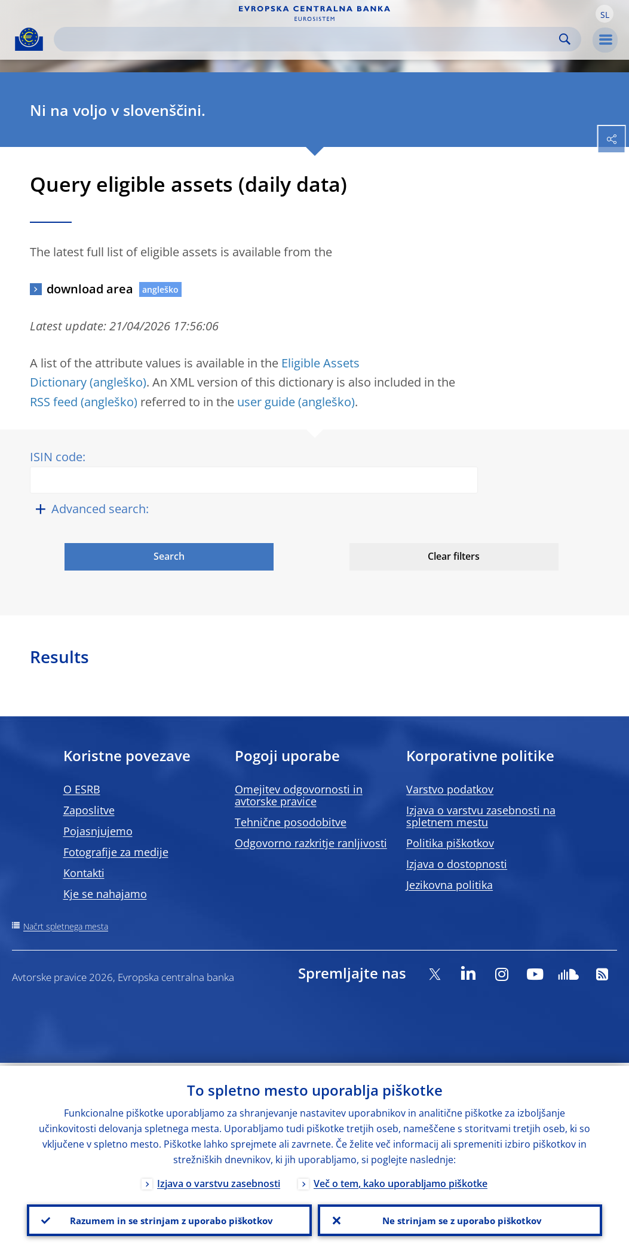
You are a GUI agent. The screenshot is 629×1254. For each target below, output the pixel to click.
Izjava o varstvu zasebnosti (218, 1180)
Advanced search (98, 509)
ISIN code (56, 457)
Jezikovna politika (449, 885)
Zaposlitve (89, 810)
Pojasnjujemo (98, 831)
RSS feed (54, 402)
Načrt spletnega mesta (65, 926)
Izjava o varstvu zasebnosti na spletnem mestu (481, 816)
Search (565, 39)
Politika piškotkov (450, 843)
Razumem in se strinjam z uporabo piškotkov (169, 1218)
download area (90, 289)
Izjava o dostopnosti (456, 864)
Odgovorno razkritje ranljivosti (311, 843)
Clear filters (454, 556)
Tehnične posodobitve (290, 822)
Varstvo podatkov (449, 789)
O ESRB (81, 789)
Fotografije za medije (115, 852)
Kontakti (84, 873)
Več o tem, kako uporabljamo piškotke (400, 1180)
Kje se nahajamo (105, 894)
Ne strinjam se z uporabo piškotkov (459, 1218)
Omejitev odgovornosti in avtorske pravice (299, 795)
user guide (266, 402)
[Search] (308, 39)
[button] (604, 14)
